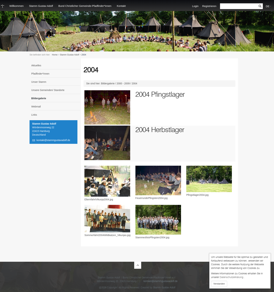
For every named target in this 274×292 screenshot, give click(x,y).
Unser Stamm (38, 81)
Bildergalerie (38, 98)
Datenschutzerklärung (231, 277)
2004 (134, 83)
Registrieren (209, 6)
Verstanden (219, 283)
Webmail (36, 106)
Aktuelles (36, 65)
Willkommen (16, 5)
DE (267, 6)
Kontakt (121, 5)
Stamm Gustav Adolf (41, 5)
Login (195, 6)
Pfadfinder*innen (40, 73)
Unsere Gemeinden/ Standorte (47, 90)
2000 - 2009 (123, 83)
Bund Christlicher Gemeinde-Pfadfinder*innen (84, 5)
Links (34, 114)
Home (54, 55)
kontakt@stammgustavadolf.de (53, 140)
